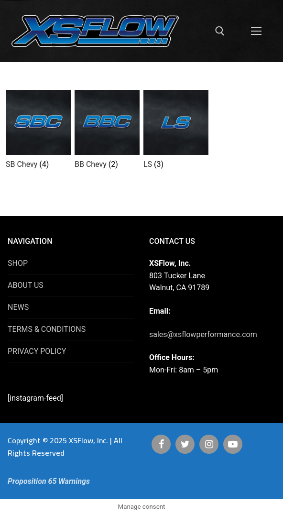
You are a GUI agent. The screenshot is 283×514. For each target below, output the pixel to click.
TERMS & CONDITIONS (47, 329)
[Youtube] (232, 444)
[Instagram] (208, 444)
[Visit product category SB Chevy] (38, 131)
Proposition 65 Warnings (49, 481)
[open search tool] (220, 31)
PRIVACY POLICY (37, 351)
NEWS (18, 307)
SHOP (18, 263)
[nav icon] (256, 31)
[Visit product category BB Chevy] (107, 131)
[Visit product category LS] (175, 131)
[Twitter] (185, 444)
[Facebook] (161, 444)
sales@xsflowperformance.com (203, 334)
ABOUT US (26, 285)
